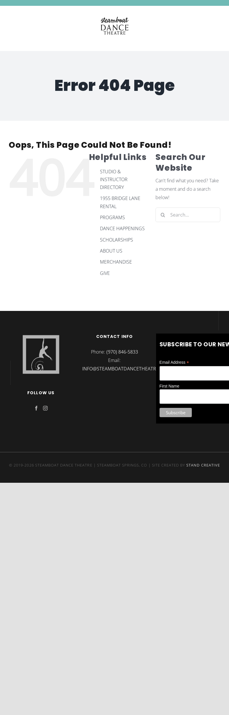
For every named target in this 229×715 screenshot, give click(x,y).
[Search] (162, 215)
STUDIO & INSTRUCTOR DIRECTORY (114, 179)
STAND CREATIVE (203, 465)
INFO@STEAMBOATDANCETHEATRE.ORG (126, 368)
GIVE (105, 273)
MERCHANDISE (116, 262)
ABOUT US (111, 251)
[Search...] (187, 215)
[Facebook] (36, 408)
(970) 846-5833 (122, 352)
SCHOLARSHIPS (116, 240)
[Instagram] (45, 408)
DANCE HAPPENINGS (122, 228)
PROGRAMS (112, 217)
